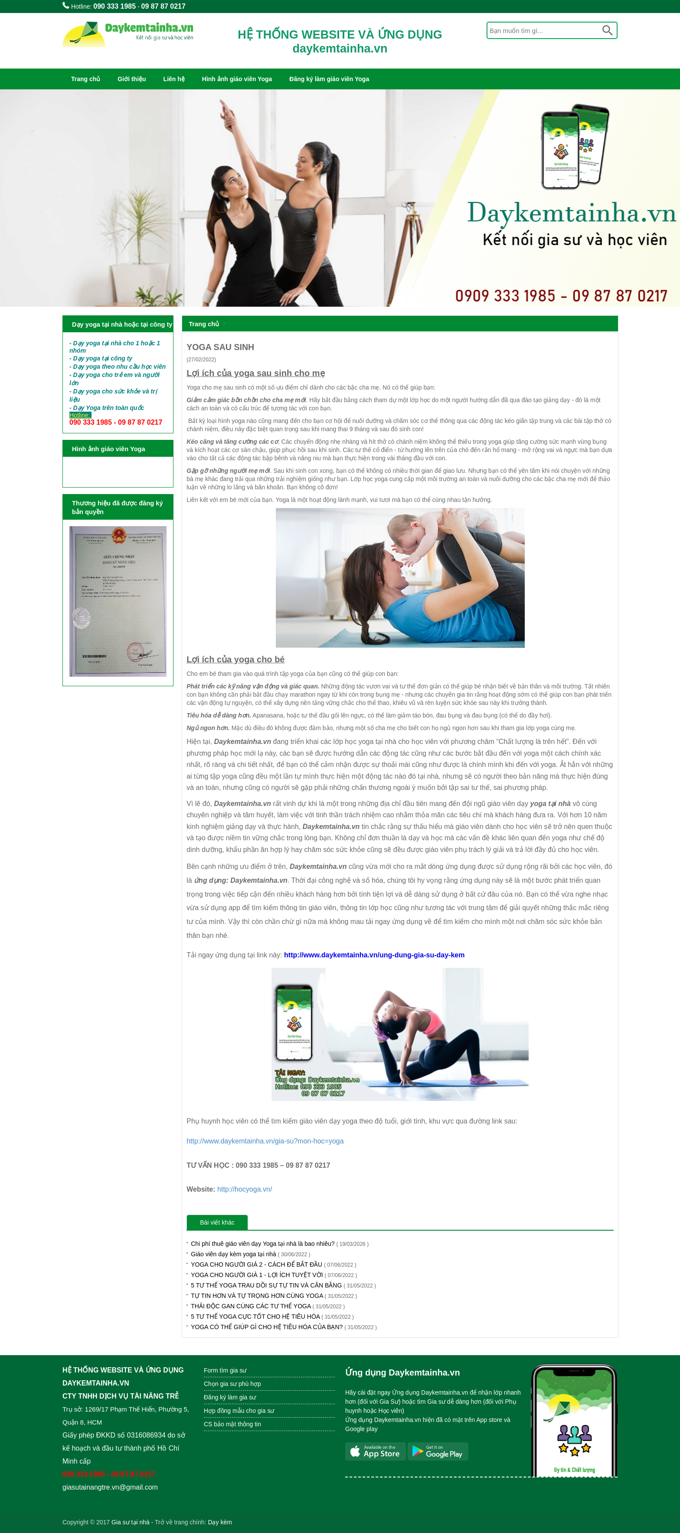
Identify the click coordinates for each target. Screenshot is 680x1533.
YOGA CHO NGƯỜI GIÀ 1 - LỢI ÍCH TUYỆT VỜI (274, 1274)
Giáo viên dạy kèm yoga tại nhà (250, 1254)
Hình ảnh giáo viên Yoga (237, 78)
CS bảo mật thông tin (232, 1424)
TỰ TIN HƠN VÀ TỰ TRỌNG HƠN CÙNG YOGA (274, 1295)
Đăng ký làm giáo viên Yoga (329, 78)
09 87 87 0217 (163, 6)
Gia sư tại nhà (130, 1522)
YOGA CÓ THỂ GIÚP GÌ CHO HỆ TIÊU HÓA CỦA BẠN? (284, 1326)
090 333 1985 (114, 6)
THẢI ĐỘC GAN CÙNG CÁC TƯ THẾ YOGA (268, 1306)
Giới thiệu (132, 78)
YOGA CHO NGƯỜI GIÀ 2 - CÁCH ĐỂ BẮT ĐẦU (273, 1264)
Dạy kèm (220, 1522)
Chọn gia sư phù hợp (232, 1383)
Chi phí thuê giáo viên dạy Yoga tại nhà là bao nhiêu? (280, 1243)
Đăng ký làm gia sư (231, 1397)
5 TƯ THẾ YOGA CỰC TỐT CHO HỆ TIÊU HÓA (272, 1316)
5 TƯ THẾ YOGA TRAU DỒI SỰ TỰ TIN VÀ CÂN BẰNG (283, 1285)
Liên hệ (174, 78)
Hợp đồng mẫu (224, 1410)
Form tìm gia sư (225, 1370)
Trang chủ (85, 78)
